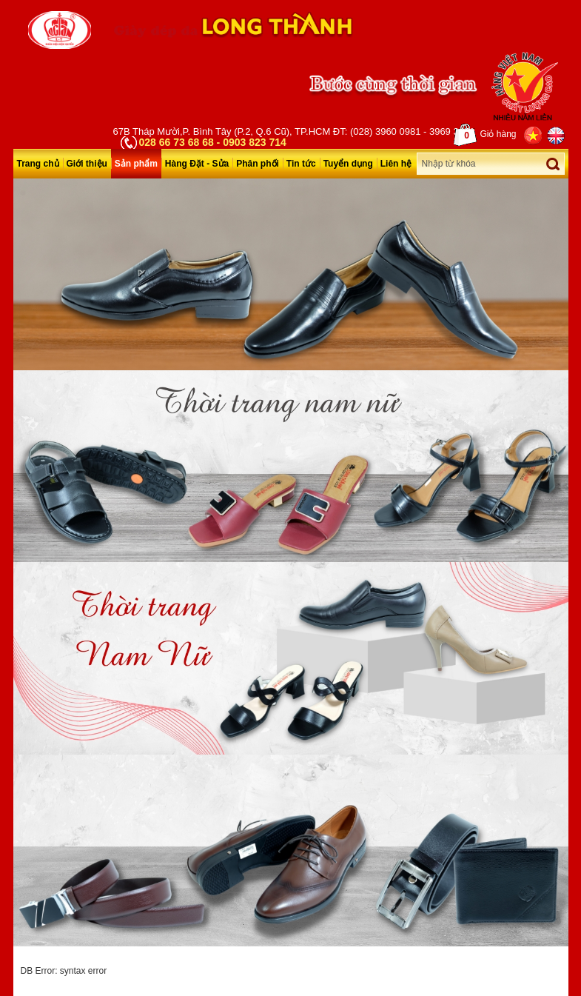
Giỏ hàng (485, 135)
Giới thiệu (87, 163)
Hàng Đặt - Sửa (197, 163)
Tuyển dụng (348, 163)
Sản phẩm (136, 163)
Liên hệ (396, 163)
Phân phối (257, 163)
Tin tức (301, 163)
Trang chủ (38, 163)
